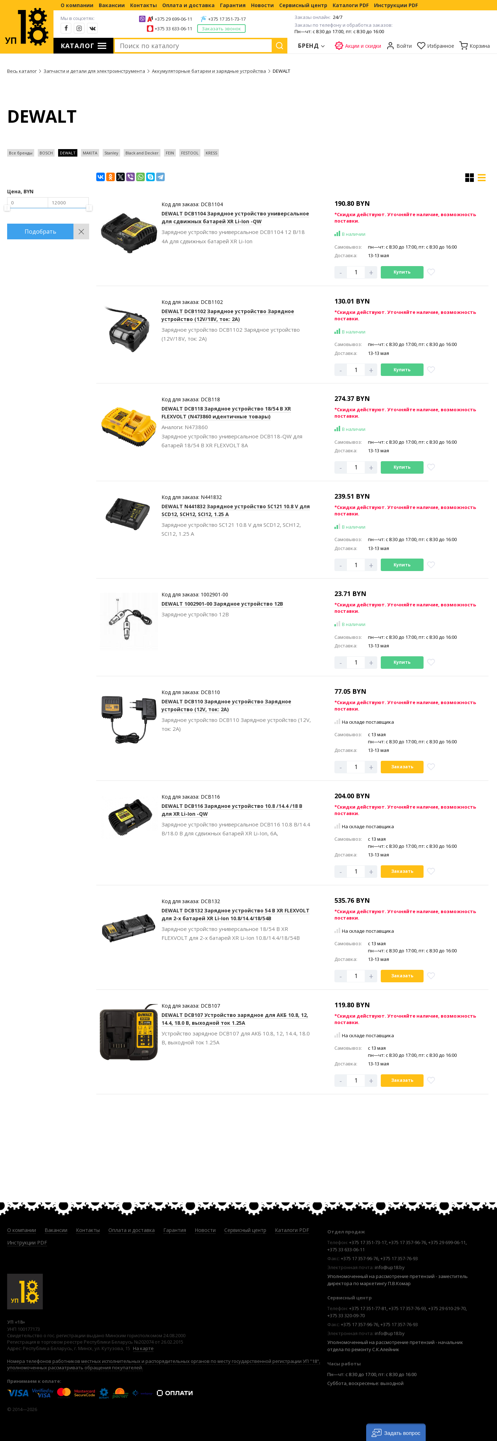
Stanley (111, 153)
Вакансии (112, 5)
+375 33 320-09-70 (346, 1315)
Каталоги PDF (351, 5)
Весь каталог (22, 71)
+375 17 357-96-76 (407, 1242)
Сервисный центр (303, 5)
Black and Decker (142, 153)
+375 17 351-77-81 (367, 1308)
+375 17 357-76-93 (399, 1258)
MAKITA (90, 153)
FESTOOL (190, 153)
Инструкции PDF (396, 5)
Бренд (308, 46)
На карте (143, 1348)
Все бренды (20, 153)
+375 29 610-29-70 (447, 1308)
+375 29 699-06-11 (173, 19)
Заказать (402, 767)
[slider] (7, 208)
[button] (396, 1432)
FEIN (170, 153)
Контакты (143, 5)
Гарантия (233, 5)
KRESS (211, 153)
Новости (262, 5)
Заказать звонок (221, 28)
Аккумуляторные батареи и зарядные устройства (209, 71)
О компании (77, 5)
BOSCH (46, 153)
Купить (402, 272)
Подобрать (40, 231)
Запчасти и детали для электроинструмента (94, 71)
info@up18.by (390, 1267)
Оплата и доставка (188, 5)
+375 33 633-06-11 (173, 28)
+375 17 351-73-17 (227, 19)
